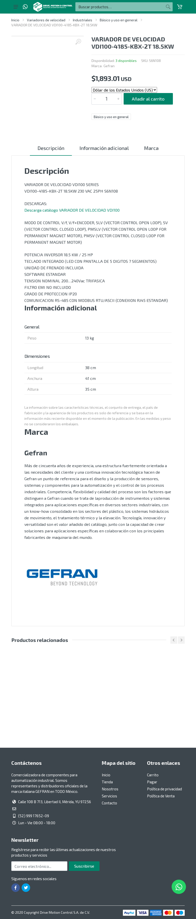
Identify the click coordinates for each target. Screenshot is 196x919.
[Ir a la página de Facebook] (15, 887)
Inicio (15, 20)
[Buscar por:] (119, 6)
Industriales (82, 20)
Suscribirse (84, 866)
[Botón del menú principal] (15, 6)
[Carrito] (180, 6)
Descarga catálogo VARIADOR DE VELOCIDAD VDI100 (72, 210)
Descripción (50, 148)
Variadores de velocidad (46, 20)
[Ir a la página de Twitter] (26, 887)
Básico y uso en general (118, 20)
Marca (151, 148)
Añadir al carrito (148, 99)
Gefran (109, 66)
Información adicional (104, 148)
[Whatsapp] (25, 7)
